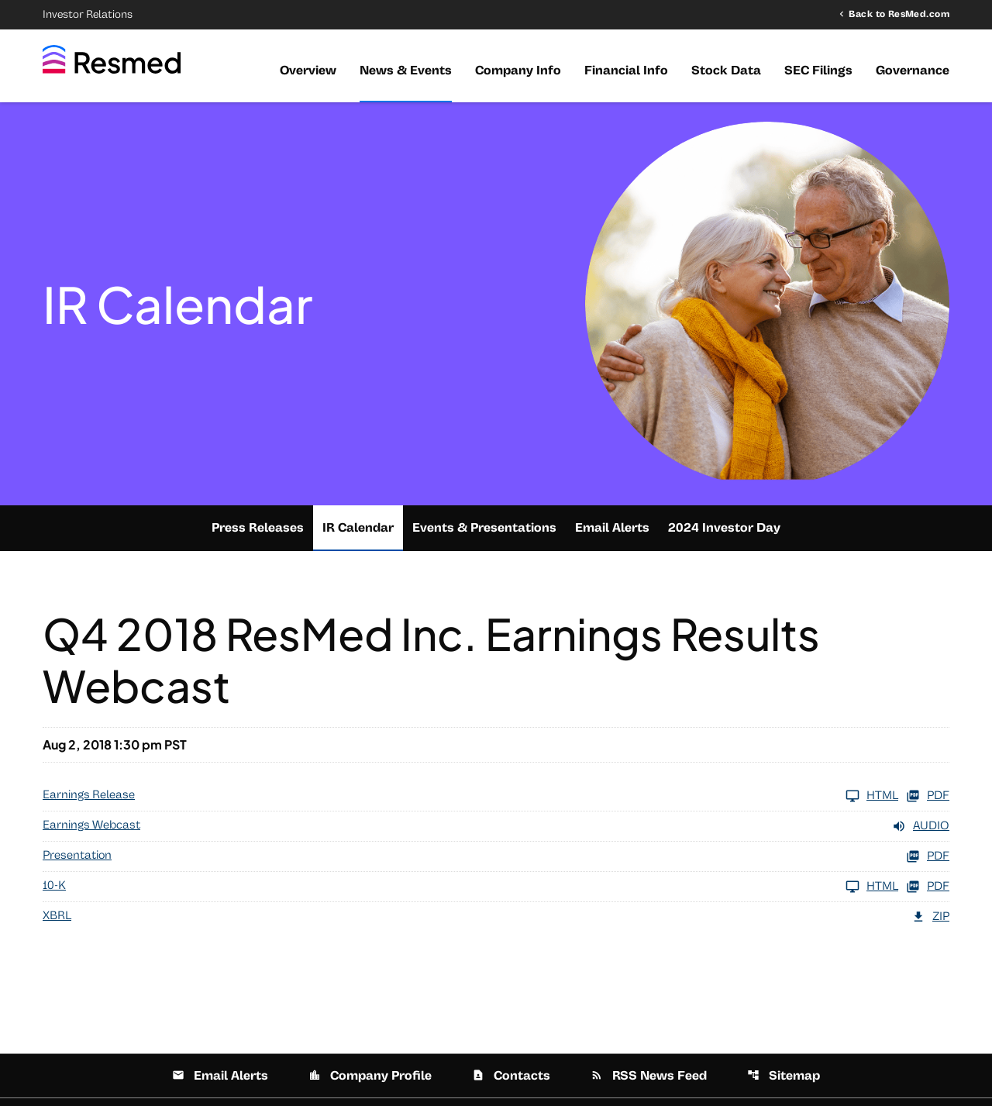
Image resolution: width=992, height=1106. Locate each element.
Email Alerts (612, 528)
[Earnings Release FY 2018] (470, 796)
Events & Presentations (484, 528)
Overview (308, 70)
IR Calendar (358, 528)
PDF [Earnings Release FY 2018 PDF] (927, 796)
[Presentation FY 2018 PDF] (496, 856)
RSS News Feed (649, 1076)
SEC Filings (818, 70)
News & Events (406, 70)
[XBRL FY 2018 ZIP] (496, 917)
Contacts (511, 1076)
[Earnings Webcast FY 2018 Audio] (496, 826)
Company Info (518, 70)
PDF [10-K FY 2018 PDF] (927, 887)
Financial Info (626, 70)
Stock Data (726, 70)
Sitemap (783, 1076)
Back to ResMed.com (899, 14)
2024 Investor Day (724, 528)
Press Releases (258, 528)
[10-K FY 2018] (470, 887)
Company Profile (370, 1076)
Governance (912, 70)
